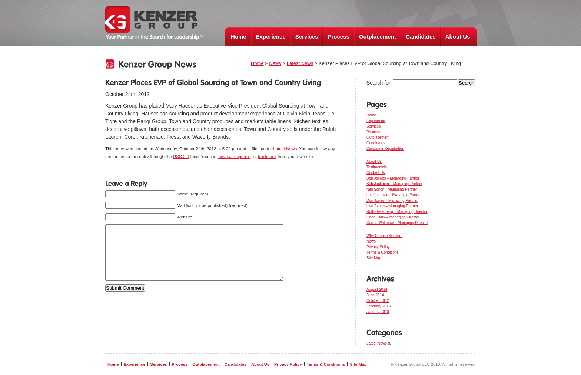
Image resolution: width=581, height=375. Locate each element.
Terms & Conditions (382, 252)
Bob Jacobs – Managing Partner (392, 178)
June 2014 (375, 295)
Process (338, 36)
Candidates (421, 36)
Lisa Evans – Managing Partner (392, 206)
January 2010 (377, 312)
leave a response (234, 156)
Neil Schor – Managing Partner (391, 189)
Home (238, 36)
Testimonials (376, 167)
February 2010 (378, 306)
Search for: (379, 83)
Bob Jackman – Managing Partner (394, 184)
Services (306, 36)
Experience (271, 36)
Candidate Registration (385, 149)
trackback (267, 156)
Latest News (300, 63)
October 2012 (377, 301)
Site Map (373, 258)
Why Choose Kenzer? (384, 236)
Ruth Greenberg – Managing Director (397, 212)
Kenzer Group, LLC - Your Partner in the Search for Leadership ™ (154, 23)
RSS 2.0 (181, 156)
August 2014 (376, 289)
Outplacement (377, 36)
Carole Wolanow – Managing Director (397, 223)
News (275, 63)
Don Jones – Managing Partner (392, 200)
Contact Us (375, 173)
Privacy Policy (377, 247)
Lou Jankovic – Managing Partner (394, 195)
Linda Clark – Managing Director (392, 217)
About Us (457, 36)
